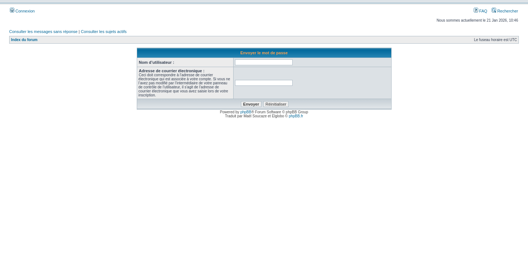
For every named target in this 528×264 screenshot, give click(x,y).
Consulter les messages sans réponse (43, 31)
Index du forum (24, 40)
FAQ (480, 11)
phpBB (245, 112)
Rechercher (505, 11)
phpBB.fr (296, 116)
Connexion (22, 11)
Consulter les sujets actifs (103, 31)
